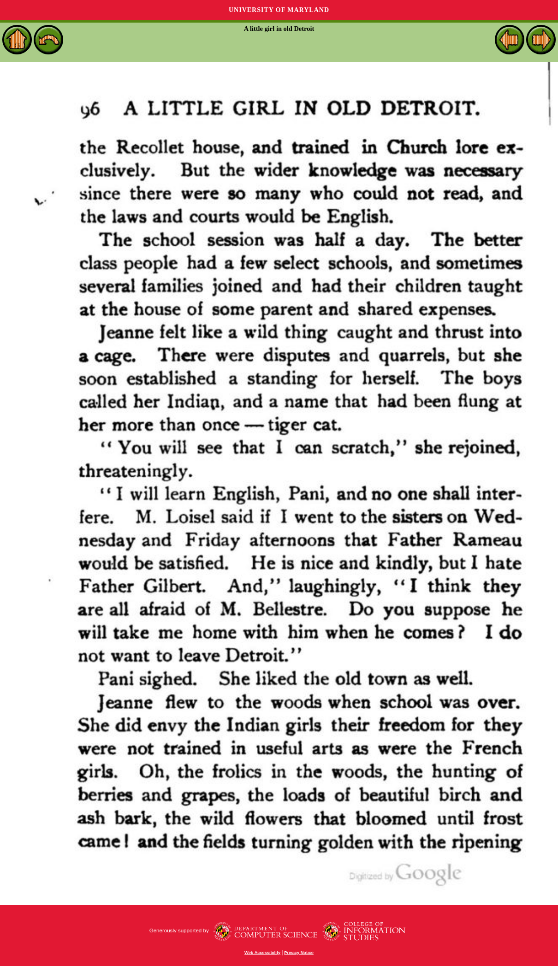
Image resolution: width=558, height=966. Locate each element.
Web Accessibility (262, 952)
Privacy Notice (299, 952)
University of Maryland (279, 9)
